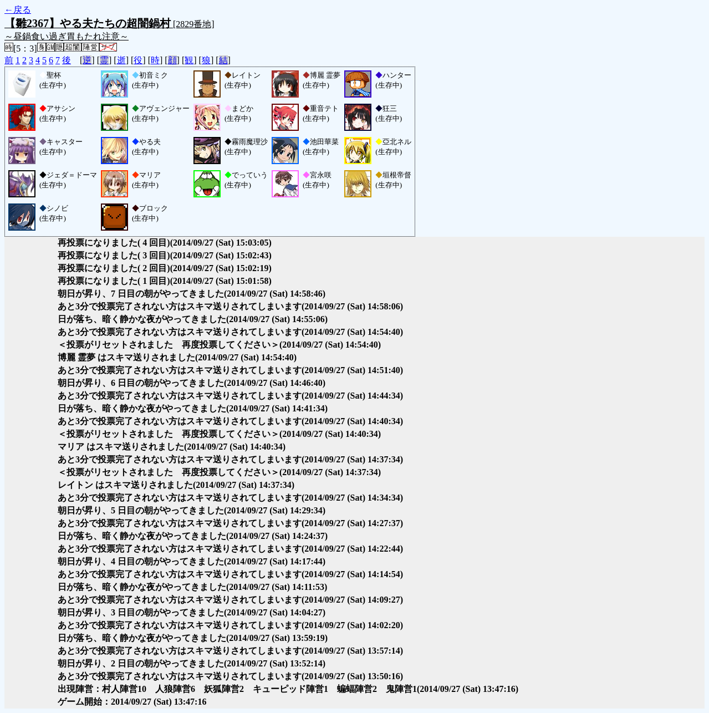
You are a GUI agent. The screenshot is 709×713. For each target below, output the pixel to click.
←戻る (17, 9)
